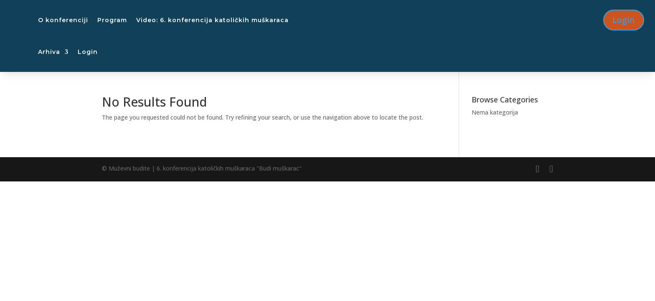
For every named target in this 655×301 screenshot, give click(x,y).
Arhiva (49, 52)
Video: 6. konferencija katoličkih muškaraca (212, 20)
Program (112, 20)
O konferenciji (63, 20)
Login (88, 52)
